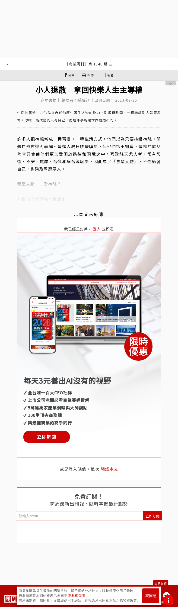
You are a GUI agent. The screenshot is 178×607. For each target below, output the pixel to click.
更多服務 (161, 583)
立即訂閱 (152, 515)
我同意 (150, 596)
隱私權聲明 (76, 595)
